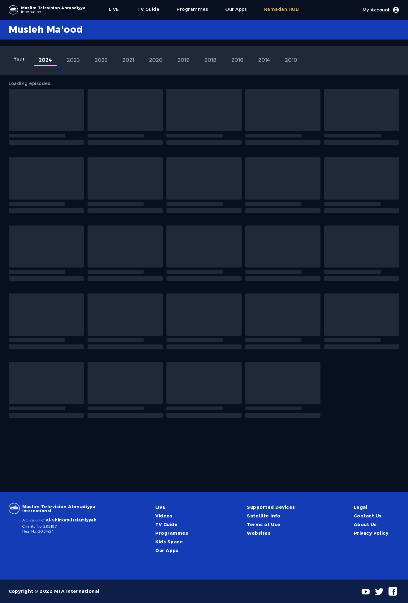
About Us (365, 524)
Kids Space (169, 542)
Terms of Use (263, 524)
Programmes (171, 533)
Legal (360, 507)
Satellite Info (263, 516)
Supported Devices (271, 507)
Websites (258, 533)
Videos (163, 516)
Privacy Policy (371, 533)
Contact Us (368, 516)
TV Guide (166, 524)
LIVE (160, 507)
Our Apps (166, 550)
